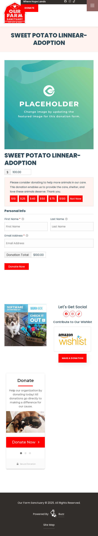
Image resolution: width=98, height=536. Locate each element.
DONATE (29, 8)
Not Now (75, 198)
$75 (52, 198)
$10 (13, 198)
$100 (62, 198)
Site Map (49, 525)
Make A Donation (72, 358)
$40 (33, 198)
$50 (43, 198)
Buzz (61, 514)
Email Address (16, 236)
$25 (23, 198)
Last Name (59, 219)
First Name (14, 219)
